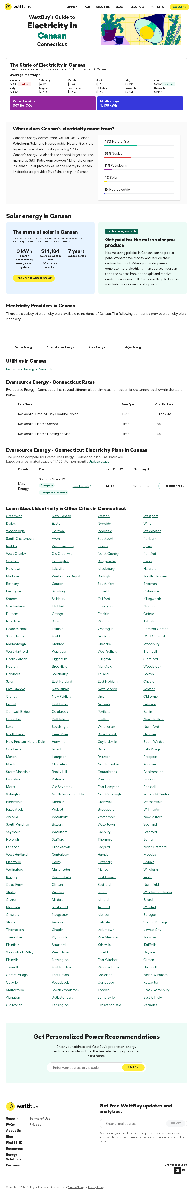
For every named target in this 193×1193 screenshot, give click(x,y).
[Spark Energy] (96, 337)
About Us (13, 1130)
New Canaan (61, 516)
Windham (150, 869)
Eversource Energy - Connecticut (31, 369)
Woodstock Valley (20, 952)
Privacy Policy (96, 1187)
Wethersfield (152, 802)
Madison (12, 576)
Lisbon (102, 892)
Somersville (106, 997)
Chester (149, 681)
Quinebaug (106, 982)
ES (183, 1170)
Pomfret (149, 554)
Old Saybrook (62, 787)
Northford (151, 727)
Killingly (11, 877)
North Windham (155, 975)
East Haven (60, 975)
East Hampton (108, 787)
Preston (104, 779)
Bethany (12, 584)
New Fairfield (61, 696)
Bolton (148, 674)
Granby (11, 696)
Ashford (104, 907)
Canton (57, 584)
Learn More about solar (34, 278)
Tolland (103, 674)
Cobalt (148, 862)
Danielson (105, 975)
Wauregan (59, 651)
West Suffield (107, 651)
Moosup (58, 802)
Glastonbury (15, 606)
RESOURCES (136, 6)
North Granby (108, 554)
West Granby (16, 554)
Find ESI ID (14, 1142)
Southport (105, 538)
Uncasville (151, 967)
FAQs (86, 6)
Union (102, 696)
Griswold (12, 915)
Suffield (103, 591)
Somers (12, 599)
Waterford (59, 832)
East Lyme (14, 591)
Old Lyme (150, 696)
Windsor (58, 892)
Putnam (58, 779)
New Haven (15, 621)
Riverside (104, 523)
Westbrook (106, 817)
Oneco (103, 546)
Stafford (58, 839)
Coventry (105, 862)
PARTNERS (157, 6)
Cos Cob (12, 561)
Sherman (150, 584)
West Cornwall (154, 636)
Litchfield (58, 606)
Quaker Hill (60, 907)
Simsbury (59, 591)
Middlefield (60, 764)
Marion (11, 757)
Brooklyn (13, 779)
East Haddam (108, 681)
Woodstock (152, 666)
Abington (13, 997)
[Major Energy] (133, 337)
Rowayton (151, 982)
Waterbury (60, 817)
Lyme (147, 546)
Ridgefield (105, 531)
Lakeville (58, 569)
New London (107, 689)
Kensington (60, 1005)
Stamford (150, 659)
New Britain (60, 689)
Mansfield (105, 666)
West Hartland (17, 854)
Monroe (58, 644)
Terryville (13, 967)
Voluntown (106, 930)
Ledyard (104, 847)
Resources (14, 1149)
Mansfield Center (156, 794)
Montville (13, 907)
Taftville (149, 621)
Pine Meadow (108, 937)
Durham (12, 614)
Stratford (59, 945)
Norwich (12, 839)
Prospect (150, 757)
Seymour (13, 832)
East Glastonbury (156, 990)
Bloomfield (14, 802)
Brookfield (59, 666)
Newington (60, 960)
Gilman (148, 960)
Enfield (103, 952)
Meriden (104, 915)
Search (133, 1067)
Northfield (151, 884)
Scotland (150, 824)
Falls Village (152, 749)
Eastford (104, 884)
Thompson (106, 839)
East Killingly (152, 997)
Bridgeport (106, 809)
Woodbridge (15, 531)
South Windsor (154, 742)
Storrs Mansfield (18, 772)
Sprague (149, 915)
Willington (13, 794)
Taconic (104, 990)
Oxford (148, 614)
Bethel (11, 704)
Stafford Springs (155, 922)
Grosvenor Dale (109, 1005)
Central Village (17, 975)
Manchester (61, 869)
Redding (12, 546)
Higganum (59, 659)
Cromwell (105, 802)
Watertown (106, 824)
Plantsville (13, 862)
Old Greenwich (63, 554)
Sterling (11, 892)
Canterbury (60, 854)
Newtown (13, 569)
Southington (61, 727)
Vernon (57, 922)
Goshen (104, 636)
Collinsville (151, 591)
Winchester (106, 727)
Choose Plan (175, 486)
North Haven (15, 734)
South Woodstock (65, 990)
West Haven (61, 952)
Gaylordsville (107, 742)
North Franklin (108, 764)
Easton (57, 523)
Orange (57, 614)
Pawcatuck (14, 809)
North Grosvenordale (68, 794)
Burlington (105, 576)
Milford (103, 900)
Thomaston (15, 930)
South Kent (106, 584)
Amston (149, 689)
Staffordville (15, 990)
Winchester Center (157, 892)
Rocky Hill (59, 772)
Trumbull (150, 651)
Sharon (57, 621)
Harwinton (59, 742)
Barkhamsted (153, 772)
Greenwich (14, 516)
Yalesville (104, 945)
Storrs (10, 922)
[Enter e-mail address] (133, 1123)
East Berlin (60, 704)
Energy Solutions (13, 1157)
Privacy (35, 1124)
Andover (149, 764)
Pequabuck (60, 982)
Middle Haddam (155, 576)
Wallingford (14, 869)
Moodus (149, 854)
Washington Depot (66, 576)
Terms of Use (40, 1118)
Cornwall (58, 531)
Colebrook (60, 711)
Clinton (57, 884)
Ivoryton (149, 779)
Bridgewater (107, 561)
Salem (10, 681)
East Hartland (62, 681)
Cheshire (104, 644)
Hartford (149, 569)
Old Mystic (14, 1005)
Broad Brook (107, 734)
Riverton (104, 757)
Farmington (60, 561)
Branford (150, 832)
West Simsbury (63, 546)
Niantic (103, 869)
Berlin (147, 711)
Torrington (14, 937)
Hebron (12, 666)
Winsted (149, 907)
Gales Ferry (14, 884)
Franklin (103, 614)
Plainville (12, 960)
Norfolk (149, 606)
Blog (9, 1136)
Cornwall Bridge (18, 711)
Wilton (148, 523)
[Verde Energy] (24, 337)
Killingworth (152, 599)
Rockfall (149, 787)
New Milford (152, 817)
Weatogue (105, 629)
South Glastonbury (20, 538)
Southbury (60, 674)
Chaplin (57, 930)
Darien (11, 523)
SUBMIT (176, 1123)
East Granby (15, 689)
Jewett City (152, 930)
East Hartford (62, 967)
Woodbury (151, 644)
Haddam (58, 636)
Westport (150, 516)
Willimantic (151, 809)
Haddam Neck (17, 629)
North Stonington (111, 794)
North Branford (155, 847)
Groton (11, 900)
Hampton (59, 757)
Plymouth (59, 937)
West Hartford (17, 651)
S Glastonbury (62, 997)
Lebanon (12, 847)
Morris (11, 787)
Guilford (104, 599)
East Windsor (107, 960)
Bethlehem (60, 719)
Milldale (57, 900)
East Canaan (107, 877)
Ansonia (12, 817)
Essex (147, 561)
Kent (9, 727)
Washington (152, 531)
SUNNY (72, 6)
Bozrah (57, 824)
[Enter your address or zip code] (85, 1067)
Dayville (149, 952)
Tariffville (150, 945)
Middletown (61, 847)
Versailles (150, 1005)
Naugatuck (60, 915)
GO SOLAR (179, 6)
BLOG (119, 6)
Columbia (13, 719)
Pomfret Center (155, 629)
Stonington (106, 606)
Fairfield (57, 629)
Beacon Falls (61, 877)
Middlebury (106, 569)
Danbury (104, 832)
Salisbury (58, 599)
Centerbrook (107, 772)
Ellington (104, 659)
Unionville (13, 674)
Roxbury (149, 538)
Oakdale (104, 922)
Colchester (14, 749)
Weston (104, 516)
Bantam (149, 839)
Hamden (104, 854)
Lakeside (149, 704)
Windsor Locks (109, 967)
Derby (56, 862)
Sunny (12, 1118)
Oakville (12, 982)
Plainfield (12, 945)
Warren (103, 621)
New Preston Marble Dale (25, 742)
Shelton (103, 719)
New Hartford (153, 719)
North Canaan (16, 659)
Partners (13, 1165)
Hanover (149, 734)
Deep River (60, 734)
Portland (104, 711)
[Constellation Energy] (60, 337)
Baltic (102, 749)
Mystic (11, 764)
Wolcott (58, 809)
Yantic (147, 877)
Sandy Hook (15, 636)
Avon (56, 538)
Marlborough (16, 644)
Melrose (149, 937)
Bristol (148, 900)
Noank (57, 749)
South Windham (18, 824)
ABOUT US (103, 6)
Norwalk (104, 704)
